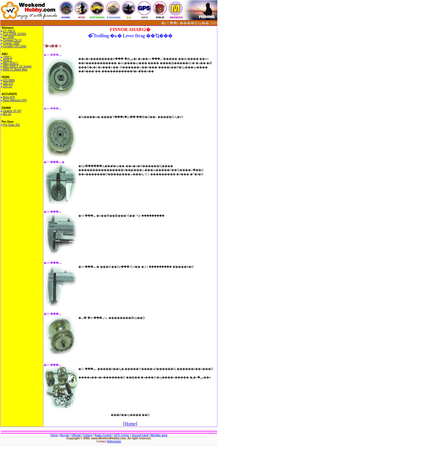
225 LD (7, 86)
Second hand (140, 435)
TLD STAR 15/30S (14, 34)
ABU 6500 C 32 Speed (17, 66)
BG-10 (7, 114)
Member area (159, 435)
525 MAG (9, 80)
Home (130, 423)
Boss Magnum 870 (14, 100)
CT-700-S (9, 30)
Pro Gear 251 (11, 124)
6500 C (7, 60)
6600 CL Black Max (15, 69)
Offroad (76, 435)
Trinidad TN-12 (12, 40)
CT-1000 (8, 37)
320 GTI (8, 83)
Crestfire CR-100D (14, 46)
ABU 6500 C (11, 63)
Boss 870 (9, 97)
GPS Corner (121, 435)
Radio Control (103, 435)
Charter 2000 (11, 43)
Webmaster (114, 441)
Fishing (87, 435)
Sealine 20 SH (12, 111)
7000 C (7, 57)
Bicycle (64, 435)
